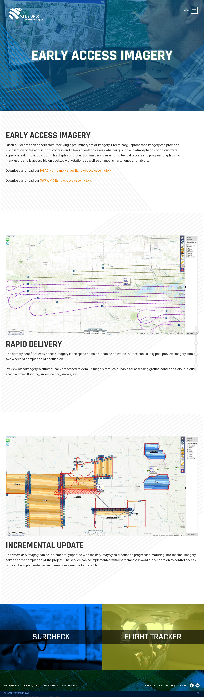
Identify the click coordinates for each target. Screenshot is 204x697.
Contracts (163, 685)
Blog (173, 685)
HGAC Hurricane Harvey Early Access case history (75, 170)
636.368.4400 (69, 685)
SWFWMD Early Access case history (65, 180)
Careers (182, 685)
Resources (150, 685)
